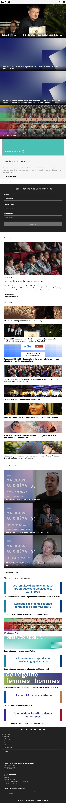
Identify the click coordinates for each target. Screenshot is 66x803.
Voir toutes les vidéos (10, 572)
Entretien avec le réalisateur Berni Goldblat (23, 499)
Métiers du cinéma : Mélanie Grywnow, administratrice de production (28, 564)
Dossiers (6, 736)
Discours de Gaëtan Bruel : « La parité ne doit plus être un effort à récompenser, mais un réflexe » (32, 68)
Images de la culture (9, 779)
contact (20, 801)
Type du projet (8, 213)
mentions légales (42, 801)
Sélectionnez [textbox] (9, 198)
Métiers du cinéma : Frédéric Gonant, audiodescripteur (27, 532)
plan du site (30, 801)
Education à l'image (9, 743)
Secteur (6, 195)
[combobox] (33, 199)
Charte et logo (8, 747)
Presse (6, 741)
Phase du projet (8, 204)
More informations (9, 177)
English (6, 752)
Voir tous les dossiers (10, 297)
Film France (7, 777)
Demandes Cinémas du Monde (12, 783)
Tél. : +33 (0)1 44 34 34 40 (10, 769)
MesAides (6, 776)
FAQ (5, 745)
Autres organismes (9, 739)
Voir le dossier (8, 294)
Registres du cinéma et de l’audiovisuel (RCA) (16, 781)
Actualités (7, 734)
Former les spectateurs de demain (25, 281)
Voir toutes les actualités (12, 151)
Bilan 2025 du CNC (9, 136)
